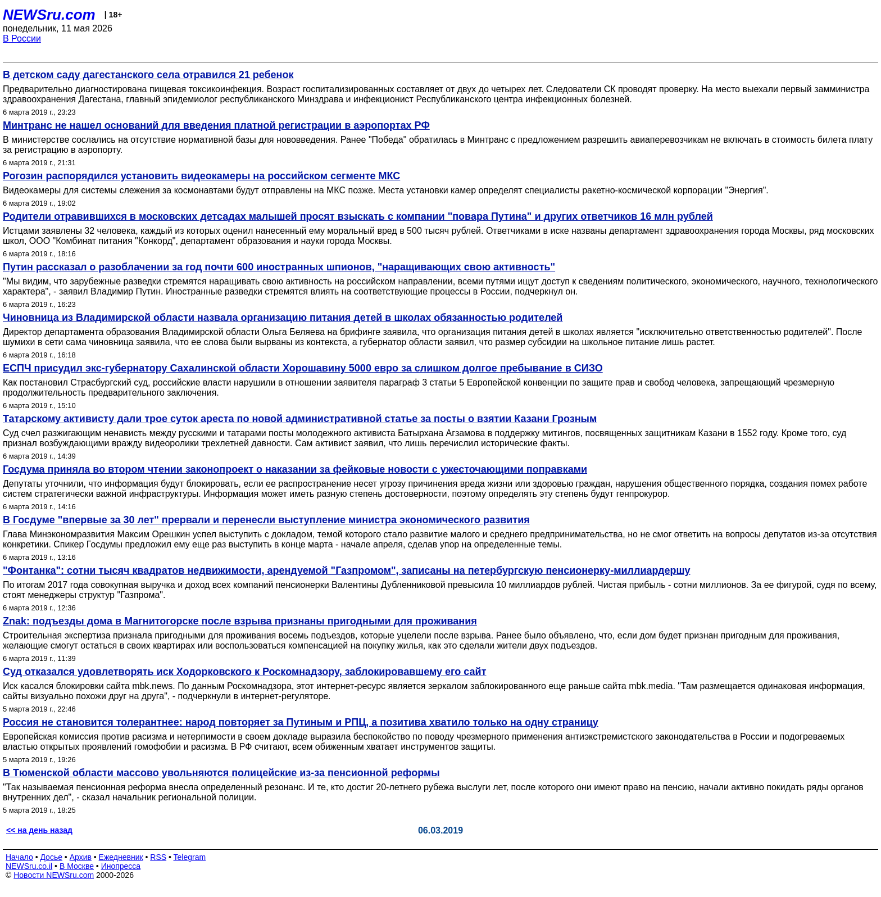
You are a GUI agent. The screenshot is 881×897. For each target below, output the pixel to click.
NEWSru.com (49, 14)
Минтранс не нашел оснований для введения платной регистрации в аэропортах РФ (216, 125)
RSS (158, 857)
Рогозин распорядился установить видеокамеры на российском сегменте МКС (201, 176)
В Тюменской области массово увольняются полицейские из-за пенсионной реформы (221, 772)
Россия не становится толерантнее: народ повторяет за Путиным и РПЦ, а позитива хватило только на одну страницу (300, 722)
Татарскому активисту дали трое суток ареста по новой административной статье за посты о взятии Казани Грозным (300, 418)
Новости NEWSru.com (53, 875)
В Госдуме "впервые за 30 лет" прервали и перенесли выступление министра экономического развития (266, 519)
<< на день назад (39, 830)
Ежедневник (121, 857)
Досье (51, 857)
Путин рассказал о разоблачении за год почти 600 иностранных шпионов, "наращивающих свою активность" (279, 267)
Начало (19, 857)
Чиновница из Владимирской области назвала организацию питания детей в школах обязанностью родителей (282, 317)
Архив (81, 857)
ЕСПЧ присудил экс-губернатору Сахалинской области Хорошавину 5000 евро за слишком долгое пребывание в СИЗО (303, 368)
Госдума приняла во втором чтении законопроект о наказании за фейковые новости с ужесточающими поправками (295, 469)
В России (22, 38)
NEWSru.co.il (29, 866)
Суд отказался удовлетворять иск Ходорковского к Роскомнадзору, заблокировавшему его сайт (244, 671)
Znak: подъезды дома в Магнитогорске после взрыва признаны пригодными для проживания (240, 621)
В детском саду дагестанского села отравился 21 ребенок (148, 74)
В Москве (77, 866)
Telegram (190, 857)
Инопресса (121, 866)
